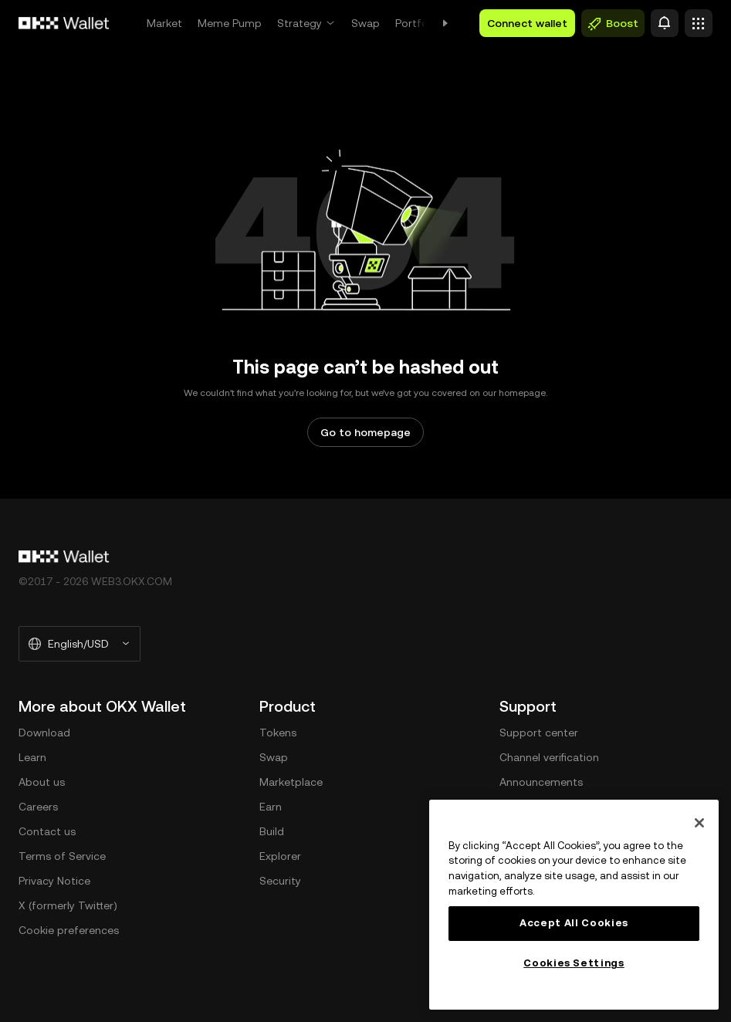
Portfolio (417, 23)
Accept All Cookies (573, 923)
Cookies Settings (573, 963)
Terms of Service (62, 856)
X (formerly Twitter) (68, 905)
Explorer (280, 856)
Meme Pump (230, 23)
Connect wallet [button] (527, 23)
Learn (32, 757)
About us (42, 782)
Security (280, 881)
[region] (574, 905)
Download (44, 732)
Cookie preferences (69, 930)
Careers (38, 806)
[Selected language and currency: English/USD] (79, 644)
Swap (365, 23)
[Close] (699, 823)
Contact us (47, 831)
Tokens (277, 732)
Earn (270, 806)
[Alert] (665, 23)
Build (271, 831)
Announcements (541, 782)
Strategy (299, 23)
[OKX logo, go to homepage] (64, 23)
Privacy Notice (54, 881)
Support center (538, 732)
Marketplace (291, 782)
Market (164, 23)
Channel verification (549, 757)
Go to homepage (365, 432)
